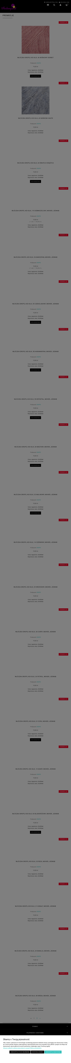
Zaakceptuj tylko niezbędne (20, 1052)
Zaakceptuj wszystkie (53, 1052)
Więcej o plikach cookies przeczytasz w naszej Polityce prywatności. (22, 1048)
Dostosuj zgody (37, 1052)
